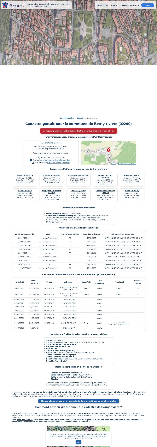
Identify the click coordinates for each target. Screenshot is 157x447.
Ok (78, 442)
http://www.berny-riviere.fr (58, 163)
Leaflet (113, 164)
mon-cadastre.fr (24, 420)
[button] (108, 150)
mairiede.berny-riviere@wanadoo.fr (56, 160)
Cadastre (81, 118)
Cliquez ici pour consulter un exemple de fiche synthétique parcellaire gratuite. (78, 401)
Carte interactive (67, 118)
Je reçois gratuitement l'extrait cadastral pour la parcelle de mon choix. (78, 131)
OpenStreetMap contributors (127, 164)
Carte (147, 5)
